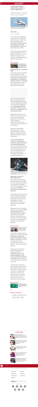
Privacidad (22, 373)
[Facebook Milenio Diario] (13, 386)
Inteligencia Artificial (22, 295)
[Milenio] (19, 3)
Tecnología (14, 295)
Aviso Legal (22, 375)
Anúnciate (13, 377)
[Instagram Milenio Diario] (21, 386)
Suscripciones (14, 375)
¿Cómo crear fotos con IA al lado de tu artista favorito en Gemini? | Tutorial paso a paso (22, 229)
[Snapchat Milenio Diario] (23, 390)
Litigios (22, 297)
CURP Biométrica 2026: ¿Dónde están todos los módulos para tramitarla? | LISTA (21, 347)
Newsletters (13, 371)
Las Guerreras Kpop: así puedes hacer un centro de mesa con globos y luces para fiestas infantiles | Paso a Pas (21, 354)
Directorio (22, 371)
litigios (22, 104)
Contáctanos (13, 373)
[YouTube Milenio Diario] (15, 390)
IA (16, 38)
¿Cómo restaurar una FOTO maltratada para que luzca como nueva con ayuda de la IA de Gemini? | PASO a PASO (22, 65)
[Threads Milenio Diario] (25, 386)
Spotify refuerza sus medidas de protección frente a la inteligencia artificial (22, 285)
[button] (0, 3)
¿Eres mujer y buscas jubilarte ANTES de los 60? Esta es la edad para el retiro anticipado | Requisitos (21, 342)
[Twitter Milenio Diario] (17, 386)
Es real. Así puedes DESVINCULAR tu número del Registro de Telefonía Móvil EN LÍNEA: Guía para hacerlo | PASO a (21, 336)
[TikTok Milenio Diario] (19, 390)
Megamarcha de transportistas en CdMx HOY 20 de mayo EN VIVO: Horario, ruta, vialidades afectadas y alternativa (21, 360)
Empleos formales (15, 297)
